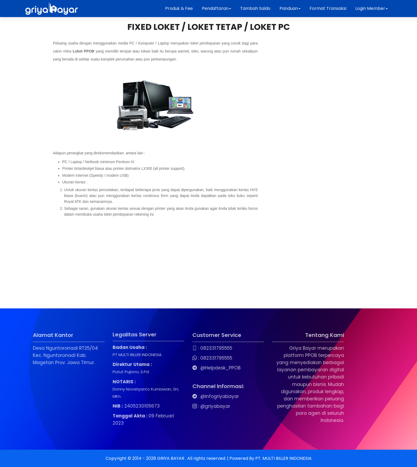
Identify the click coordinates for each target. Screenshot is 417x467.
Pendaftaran (216, 8)
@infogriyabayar (195, 396)
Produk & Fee (179, 8)
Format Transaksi (328, 8)
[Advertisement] (155, 260)
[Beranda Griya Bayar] (51, 8)
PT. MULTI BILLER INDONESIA (283, 458)
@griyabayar (191, 406)
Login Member (371, 8)
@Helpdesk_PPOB (196, 368)
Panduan (290, 8)
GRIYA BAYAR (171, 458)
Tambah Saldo (255, 8)
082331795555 (192, 348)
